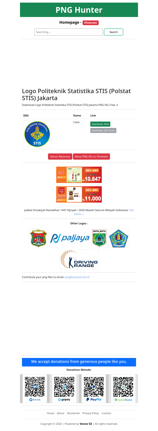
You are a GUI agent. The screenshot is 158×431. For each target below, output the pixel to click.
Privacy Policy (91, 413)
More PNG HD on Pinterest (91, 156)
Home (50, 413)
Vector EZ (86, 424)
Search (113, 32)
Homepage (69, 22)
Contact (106, 413)
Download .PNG (100, 124)
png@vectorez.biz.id (77, 277)
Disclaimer (73, 413)
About (60, 413)
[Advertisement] (79, 64)
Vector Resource (60, 156)
